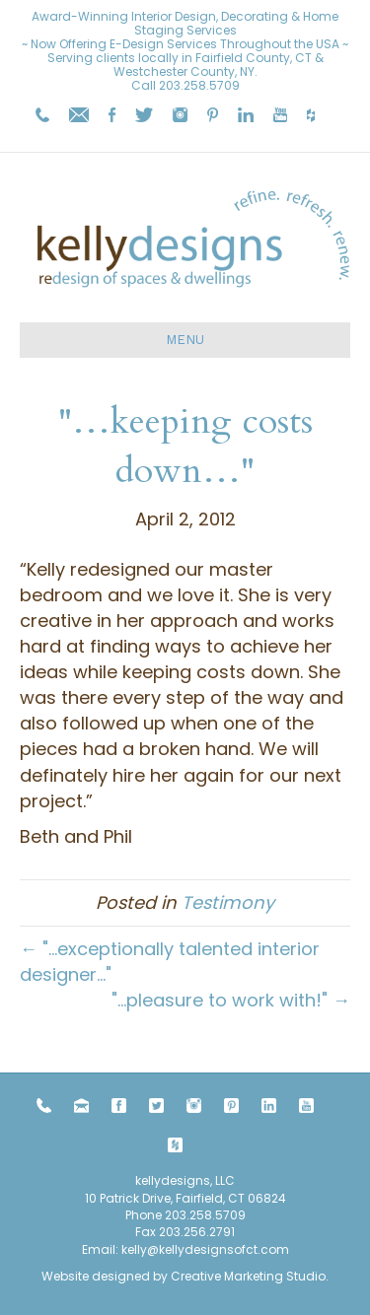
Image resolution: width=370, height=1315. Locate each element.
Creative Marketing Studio (248, 1276)
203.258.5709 (199, 85)
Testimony (228, 902)
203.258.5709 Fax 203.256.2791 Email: (164, 1232)
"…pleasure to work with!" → (230, 1000)
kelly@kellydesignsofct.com (205, 1249)
